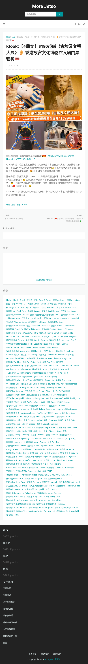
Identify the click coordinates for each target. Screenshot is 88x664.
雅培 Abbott (57, 500)
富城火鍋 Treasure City (56, 387)
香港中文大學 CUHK (33, 365)
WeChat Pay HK (12, 369)
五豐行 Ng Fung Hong (66, 438)
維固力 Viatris (51, 489)
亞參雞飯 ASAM (12, 402)
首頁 (8, 37)
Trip (41, 300)
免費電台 (7, 595)
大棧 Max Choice (13, 318)
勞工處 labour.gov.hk (15, 398)
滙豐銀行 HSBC (66, 434)
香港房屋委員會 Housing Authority (20, 413)
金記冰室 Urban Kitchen (40, 500)
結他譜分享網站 (44, 279)
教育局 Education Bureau (47, 424)
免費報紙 (7, 588)
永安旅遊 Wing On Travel (16, 485)
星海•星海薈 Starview (69, 453)
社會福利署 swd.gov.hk (34, 489)
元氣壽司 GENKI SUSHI (70, 314)
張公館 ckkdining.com (35, 398)
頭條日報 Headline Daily (16, 431)
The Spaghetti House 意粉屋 (42, 344)
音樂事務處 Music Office (67, 427)
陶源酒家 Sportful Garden (37, 340)
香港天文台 (8, 608)
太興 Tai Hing (68, 333)
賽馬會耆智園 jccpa (72, 398)
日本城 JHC (46, 336)
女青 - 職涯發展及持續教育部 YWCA (45, 314)
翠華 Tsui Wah (49, 362)
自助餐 (22, 300)
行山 (28, 325)
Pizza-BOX (64, 318)
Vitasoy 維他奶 (38, 449)
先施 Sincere (25, 373)
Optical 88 (10, 336)
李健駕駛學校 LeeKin (15, 456)
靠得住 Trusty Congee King (17, 438)
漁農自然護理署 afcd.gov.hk (64, 456)
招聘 (70, 303)
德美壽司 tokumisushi (15, 442)
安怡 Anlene (66, 475)
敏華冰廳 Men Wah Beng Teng (19, 380)
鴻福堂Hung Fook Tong (16, 311)
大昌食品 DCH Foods (48, 354)
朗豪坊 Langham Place (15, 482)
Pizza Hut (46, 325)
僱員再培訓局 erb (13, 333)
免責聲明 (32, 654)
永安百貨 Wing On (30, 333)
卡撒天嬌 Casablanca (38, 405)
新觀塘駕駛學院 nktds (53, 478)
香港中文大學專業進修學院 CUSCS (20, 504)
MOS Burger (49, 351)
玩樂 (13, 37)
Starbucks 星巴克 (37, 387)
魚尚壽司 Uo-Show (55, 322)
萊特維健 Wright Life (62, 358)
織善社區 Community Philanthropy (21, 493)
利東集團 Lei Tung (39, 373)
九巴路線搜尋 (9, 629)
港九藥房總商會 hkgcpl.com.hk (42, 485)
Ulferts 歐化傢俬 (60, 394)
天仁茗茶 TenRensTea (30, 336)
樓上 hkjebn (11, 307)
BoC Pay (60, 384)
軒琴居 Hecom (64, 402)
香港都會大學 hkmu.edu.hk (67, 511)
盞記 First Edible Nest (32, 362)
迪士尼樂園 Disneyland (61, 380)
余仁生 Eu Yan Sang (29, 354)
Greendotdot (69, 325)
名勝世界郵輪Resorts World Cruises (21, 475)
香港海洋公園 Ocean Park (17, 405)
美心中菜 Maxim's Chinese (17, 314)
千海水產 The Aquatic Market (28, 471)
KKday (9, 300)
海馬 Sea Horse (12, 347)
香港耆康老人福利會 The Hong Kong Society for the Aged (30, 511)
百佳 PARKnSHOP (18, 303)
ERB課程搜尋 (9, 601)
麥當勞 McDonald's (14, 329)
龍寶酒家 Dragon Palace (32, 376)
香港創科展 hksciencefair (16, 507)
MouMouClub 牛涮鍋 (15, 358)
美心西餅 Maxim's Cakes (16, 322)
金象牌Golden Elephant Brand (40, 445)
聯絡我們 (57, 654)
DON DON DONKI (50, 365)
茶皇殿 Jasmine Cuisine (16, 445)
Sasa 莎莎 (75, 318)
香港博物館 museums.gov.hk (41, 507)
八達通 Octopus (13, 424)
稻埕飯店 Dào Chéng (30, 384)
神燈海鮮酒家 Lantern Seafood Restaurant (24, 460)
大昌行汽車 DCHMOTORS (49, 475)
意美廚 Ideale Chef (14, 420)
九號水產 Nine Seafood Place (43, 438)
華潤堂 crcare (49, 460)
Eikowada (69, 329)
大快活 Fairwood (48, 307)
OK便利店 (62, 303)
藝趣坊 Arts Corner (65, 460)
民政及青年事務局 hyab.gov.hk (38, 456)
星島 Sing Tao (53, 442)
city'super (36, 325)
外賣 (5, 642)
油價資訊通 (8, 615)
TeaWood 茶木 (39, 347)
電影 (36, 300)
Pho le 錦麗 (30, 358)
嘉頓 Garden (56, 325)
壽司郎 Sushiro (34, 311)
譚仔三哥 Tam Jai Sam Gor (50, 333)
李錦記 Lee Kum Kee (14, 391)
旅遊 (13, 204)
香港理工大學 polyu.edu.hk (66, 507)
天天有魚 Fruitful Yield (31, 318)
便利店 (29, 300)
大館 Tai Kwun (52, 434)
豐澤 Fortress (29, 420)
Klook (24, 204)
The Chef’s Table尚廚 (65, 467)
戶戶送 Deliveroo (13, 376)
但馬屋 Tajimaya (72, 420)
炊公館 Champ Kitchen (45, 427)
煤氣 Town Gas (48, 416)
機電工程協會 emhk (32, 416)
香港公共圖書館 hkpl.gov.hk (18, 351)
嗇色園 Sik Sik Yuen (57, 405)
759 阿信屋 (52, 303)
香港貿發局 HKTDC (40, 369)
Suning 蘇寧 (62, 431)
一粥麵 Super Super (50, 318)
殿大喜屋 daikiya (38, 409)
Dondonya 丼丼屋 (66, 354)
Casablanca (60, 445)
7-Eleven (48, 300)
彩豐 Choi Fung (36, 453)
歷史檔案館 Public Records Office (20, 427)
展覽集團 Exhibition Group (17, 453)
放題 (43, 402)
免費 (8, 303)
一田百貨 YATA (12, 373)
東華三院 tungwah (49, 482)
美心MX (36, 307)
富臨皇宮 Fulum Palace (66, 307)
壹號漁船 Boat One (14, 416)
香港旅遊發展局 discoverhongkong (46, 464)
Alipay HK (50, 391)
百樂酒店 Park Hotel (14, 489)
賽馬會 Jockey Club (52, 496)
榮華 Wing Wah (70, 336)
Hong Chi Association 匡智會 (18, 449)
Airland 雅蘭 (42, 420)
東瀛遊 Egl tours (34, 482)
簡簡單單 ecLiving (47, 384)
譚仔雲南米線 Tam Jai (15, 340)
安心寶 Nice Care (67, 449)
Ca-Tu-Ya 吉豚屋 (63, 391)
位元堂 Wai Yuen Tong (30, 402)
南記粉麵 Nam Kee (44, 358)
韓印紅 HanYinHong (14, 365)
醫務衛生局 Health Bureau (17, 500)
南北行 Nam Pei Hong (58, 373)
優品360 (59, 362)
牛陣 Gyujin (51, 402)
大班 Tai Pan (57, 336)
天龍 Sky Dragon (28, 424)
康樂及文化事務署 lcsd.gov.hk (39, 394)
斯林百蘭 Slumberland (59, 369)
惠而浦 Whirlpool (63, 416)
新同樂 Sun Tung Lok (33, 478)
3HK (45, 431)
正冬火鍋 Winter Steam (34, 391)
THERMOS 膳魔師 (46, 467)
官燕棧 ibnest (71, 384)
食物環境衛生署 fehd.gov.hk (18, 464)
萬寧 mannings (73, 300)
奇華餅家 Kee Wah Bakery (53, 329)
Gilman (52, 431)
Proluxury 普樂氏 (56, 420)
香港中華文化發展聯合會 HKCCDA (50, 504)
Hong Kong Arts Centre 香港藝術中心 (22, 467)
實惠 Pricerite (37, 351)
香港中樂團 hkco (35, 431)
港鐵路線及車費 (10, 622)
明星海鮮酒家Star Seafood (17, 344)
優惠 (18, 204)
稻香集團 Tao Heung (37, 322)
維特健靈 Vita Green (41, 380)
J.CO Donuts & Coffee (69, 365)
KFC (18, 336)
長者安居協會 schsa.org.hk (17, 387)
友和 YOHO (47, 471)
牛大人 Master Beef (54, 398)
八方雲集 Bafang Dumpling (17, 434)
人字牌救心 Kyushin (52, 413)
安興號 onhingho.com (15, 394)
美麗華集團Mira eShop (15, 496)
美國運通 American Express (49, 493)
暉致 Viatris (26, 369)
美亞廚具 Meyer (71, 409)
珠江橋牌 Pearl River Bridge (68, 485)
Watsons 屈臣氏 (24, 307)
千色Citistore (52, 347)
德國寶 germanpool (14, 478)
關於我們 (45, 654)
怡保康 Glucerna (52, 453)
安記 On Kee (26, 347)
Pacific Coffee (62, 344)
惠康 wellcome (59, 300)
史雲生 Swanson (38, 434)
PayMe (40, 413)
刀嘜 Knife (10, 471)
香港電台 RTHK (12, 514)
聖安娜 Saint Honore (50, 311)
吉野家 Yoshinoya (68, 311)
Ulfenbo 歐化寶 (12, 354)
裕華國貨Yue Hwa (13, 362)
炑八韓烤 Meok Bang (65, 351)
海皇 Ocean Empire (54, 409)
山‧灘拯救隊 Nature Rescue (17, 409)
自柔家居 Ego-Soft (34, 496)
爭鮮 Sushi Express (32, 329)
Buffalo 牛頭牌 (51, 376)
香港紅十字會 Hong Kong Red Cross (64, 340)
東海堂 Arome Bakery (15, 325)
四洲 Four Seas (68, 413)
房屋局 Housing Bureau (36, 442)
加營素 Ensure (52, 449)
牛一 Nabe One (12, 384)
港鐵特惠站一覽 (10, 636)
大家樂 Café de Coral (37, 303)
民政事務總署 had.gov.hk (69, 482)
